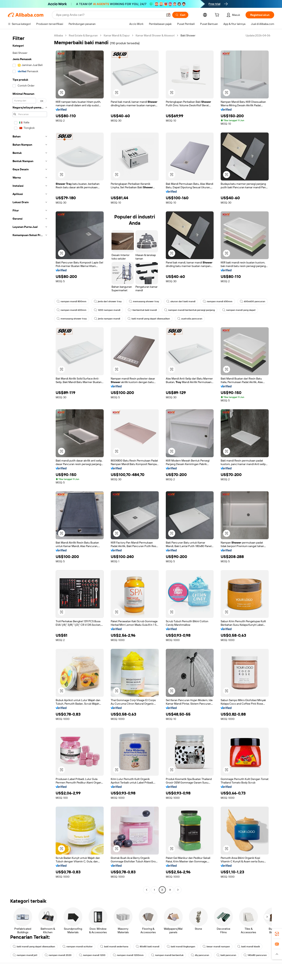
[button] (168, 15)
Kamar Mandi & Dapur (117, 35)
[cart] (218, 15)
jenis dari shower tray (108, 301)
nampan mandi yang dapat (239, 310)
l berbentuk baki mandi (142, 310)
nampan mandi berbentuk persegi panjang (189, 310)
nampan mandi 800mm (71, 301)
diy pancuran (200, 955)
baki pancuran (226, 955)
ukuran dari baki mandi (180, 301)
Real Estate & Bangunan (83, 35)
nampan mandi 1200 (92, 955)
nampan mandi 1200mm (128, 955)
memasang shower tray (144, 301)
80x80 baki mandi (147, 946)
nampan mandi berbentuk (167, 955)
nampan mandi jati (25, 955)
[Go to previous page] (146, 889)
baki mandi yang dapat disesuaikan (149, 318)
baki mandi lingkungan (181, 946)
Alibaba (58, 35)
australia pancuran (189, 318)
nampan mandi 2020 (58, 955)
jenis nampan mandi (107, 318)
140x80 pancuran (255, 955)
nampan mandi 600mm (71, 310)
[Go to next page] (177, 889)
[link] (277, 934)
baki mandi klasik (248, 946)
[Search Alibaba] (109, 15)
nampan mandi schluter (78, 946)
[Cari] (180, 15)
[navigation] (29, 463)
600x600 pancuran (252, 301)
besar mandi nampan (216, 946)
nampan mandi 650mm (217, 301)
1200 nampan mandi (107, 310)
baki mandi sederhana (114, 946)
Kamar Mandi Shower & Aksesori (155, 35)
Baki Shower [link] (187, 35)
